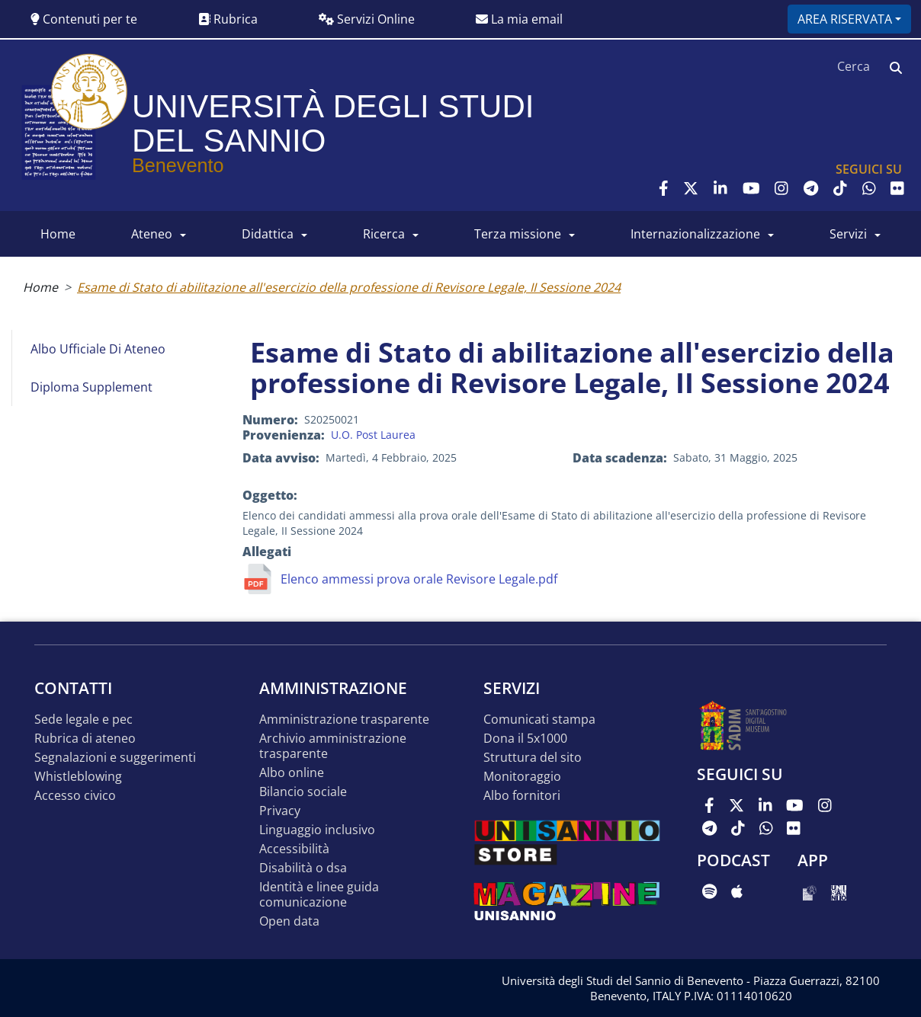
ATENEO (151, 233)
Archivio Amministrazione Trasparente (332, 746)
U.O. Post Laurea (373, 434)
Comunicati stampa (539, 720)
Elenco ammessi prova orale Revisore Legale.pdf (419, 579)
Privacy (279, 811)
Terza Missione (517, 233)
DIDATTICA (268, 233)
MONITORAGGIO (522, 777)
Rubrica (228, 19)
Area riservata (844, 19)
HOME (57, 233)
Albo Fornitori (521, 796)
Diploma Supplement (91, 387)
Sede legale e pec (83, 720)
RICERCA (384, 233)
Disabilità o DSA (303, 868)
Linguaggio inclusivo (317, 830)
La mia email (519, 19)
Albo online (291, 773)
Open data (289, 921)
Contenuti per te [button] (83, 19)
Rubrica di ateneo (85, 739)
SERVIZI (848, 233)
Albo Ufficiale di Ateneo (97, 349)
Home (40, 287)
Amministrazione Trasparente (344, 720)
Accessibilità (294, 849)
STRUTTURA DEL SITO (532, 758)
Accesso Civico (75, 796)
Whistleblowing (78, 777)
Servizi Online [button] (367, 19)
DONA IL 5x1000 (525, 739)
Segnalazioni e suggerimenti (115, 758)
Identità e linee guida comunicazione (319, 894)
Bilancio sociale (303, 792)
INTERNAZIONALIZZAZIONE (695, 233)
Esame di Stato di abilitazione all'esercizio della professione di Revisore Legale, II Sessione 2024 (349, 287)
